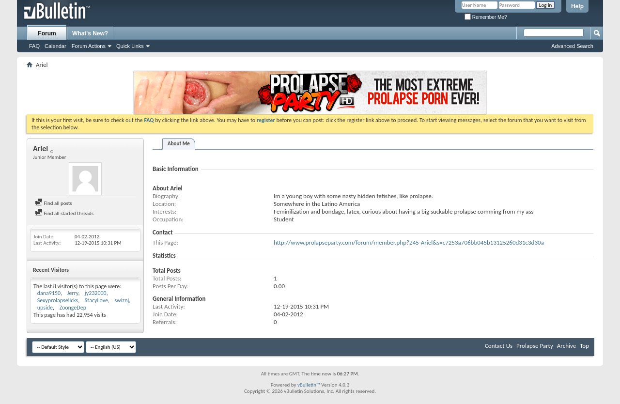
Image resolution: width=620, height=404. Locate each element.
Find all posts (53, 203)
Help (577, 6)
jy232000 (96, 293)
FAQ (34, 46)
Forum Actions (89, 46)
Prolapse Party (534, 345)
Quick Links (130, 46)
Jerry (72, 293)
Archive (566, 345)
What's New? (90, 33)
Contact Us (498, 345)
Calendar (55, 46)
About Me (179, 143)
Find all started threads (64, 213)
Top (584, 345)
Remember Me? (486, 17)
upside (45, 307)
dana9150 (49, 293)
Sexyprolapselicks (57, 300)
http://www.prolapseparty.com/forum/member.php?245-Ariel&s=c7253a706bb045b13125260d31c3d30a (409, 242)
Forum (47, 33)
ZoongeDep (72, 307)
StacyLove (96, 300)
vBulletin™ (308, 385)
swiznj (121, 300)
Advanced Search (572, 46)
